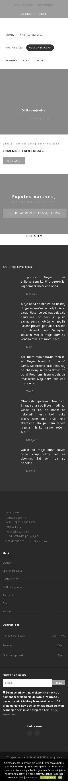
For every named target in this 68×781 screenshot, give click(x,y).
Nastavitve (32, 777)
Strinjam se (48, 777)
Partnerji (11, 60)
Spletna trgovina (31, 34)
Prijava (42, 13)
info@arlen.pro (45, 5)
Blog (25, 60)
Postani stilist (14, 47)
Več (21, 777)
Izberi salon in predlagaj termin (35, 213)
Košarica (26, 13)
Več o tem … (14, 160)
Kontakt (39, 60)
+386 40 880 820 (23, 5)
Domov (10, 34)
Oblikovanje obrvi (40, 47)
